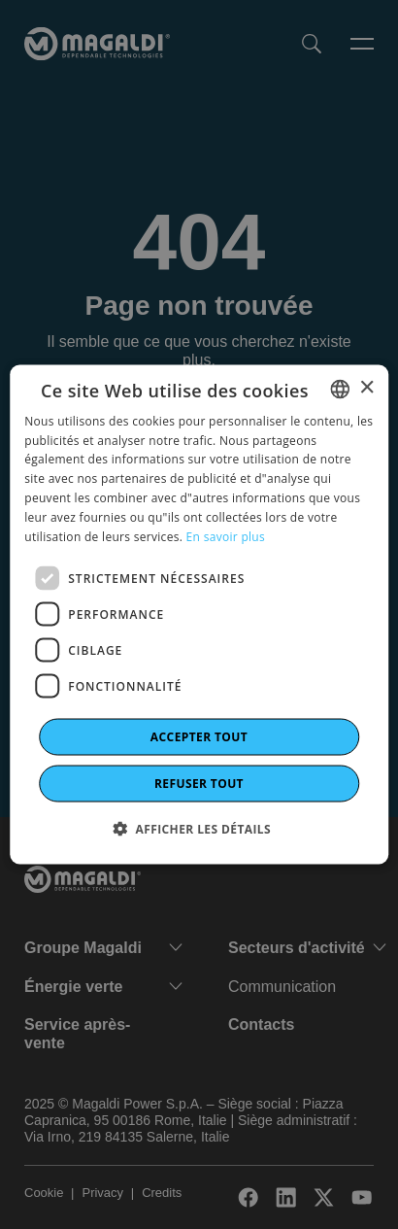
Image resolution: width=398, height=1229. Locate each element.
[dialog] (199, 614)
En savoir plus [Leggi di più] (225, 536)
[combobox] (339, 388)
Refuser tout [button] (199, 783)
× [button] (366, 388)
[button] (199, 828)
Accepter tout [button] (199, 737)
